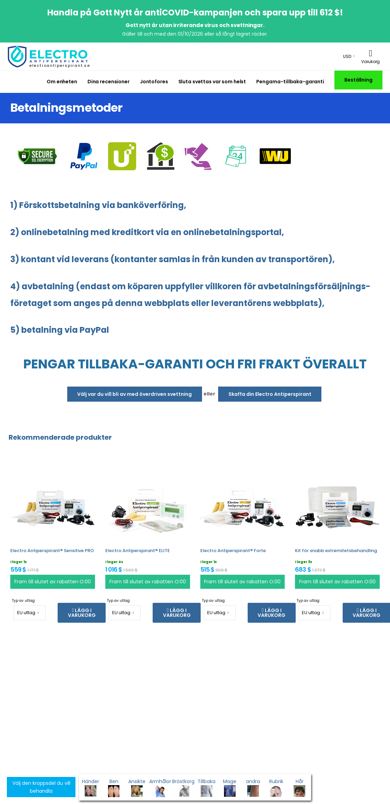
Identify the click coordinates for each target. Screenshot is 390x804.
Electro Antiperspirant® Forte (233, 550)
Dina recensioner (108, 81)
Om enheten (62, 81)
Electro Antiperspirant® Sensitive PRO (52, 550)
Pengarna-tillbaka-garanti (290, 81)
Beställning (358, 79)
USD (347, 56)
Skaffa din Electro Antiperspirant (269, 394)
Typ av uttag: (23, 600)
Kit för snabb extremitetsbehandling (336, 550)
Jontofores (154, 81)
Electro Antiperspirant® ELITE (137, 550)
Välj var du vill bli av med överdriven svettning (134, 394)
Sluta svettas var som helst (212, 81)
